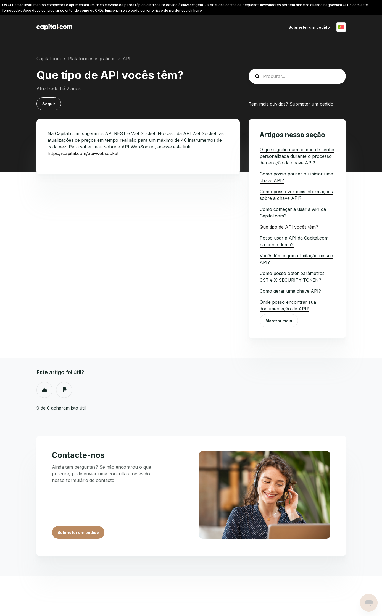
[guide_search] (297, 76)
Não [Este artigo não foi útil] (64, 390)
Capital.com (48, 58)
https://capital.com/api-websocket (83, 153)
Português (341, 27)
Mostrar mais (278, 320)
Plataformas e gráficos (91, 58)
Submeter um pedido (309, 27)
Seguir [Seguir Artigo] (48, 103)
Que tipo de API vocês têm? (289, 227)
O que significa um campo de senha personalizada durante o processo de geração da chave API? (297, 156)
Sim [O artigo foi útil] (44, 390)
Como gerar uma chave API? (290, 291)
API (126, 58)
